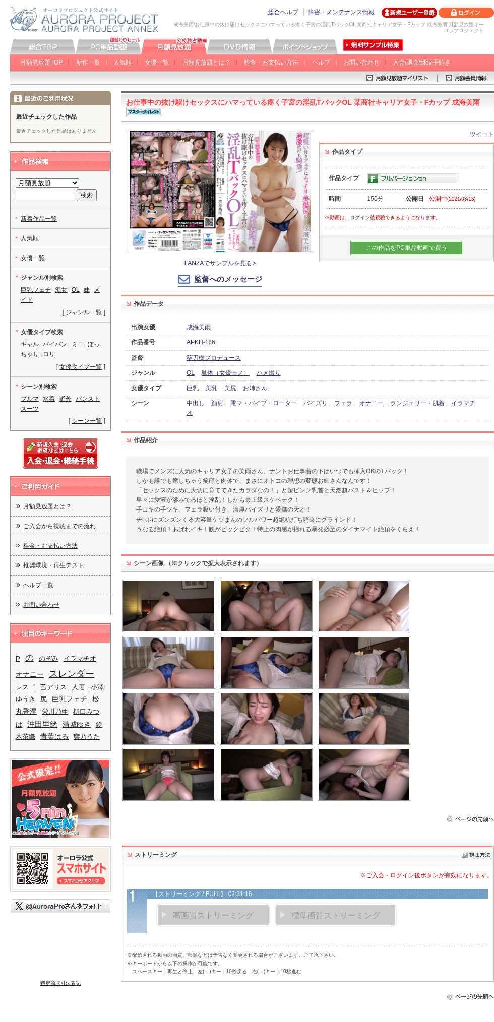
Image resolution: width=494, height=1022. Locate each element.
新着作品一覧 (39, 218)
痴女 (61, 289)
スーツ (30, 408)
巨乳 (193, 388)
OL (191, 372)
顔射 (217, 403)
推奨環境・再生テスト (53, 565)
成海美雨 (199, 327)
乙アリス (53, 687)
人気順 (122, 62)
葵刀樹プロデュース (214, 357)
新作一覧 (88, 62)
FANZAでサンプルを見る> (220, 263)
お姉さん (255, 388)
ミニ (78, 344)
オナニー (371, 403)
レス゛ (25, 687)
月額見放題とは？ (206, 62)
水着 (49, 398)
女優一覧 (157, 62)
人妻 (79, 687)
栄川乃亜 (55, 711)
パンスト (88, 398)
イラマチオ (80, 658)
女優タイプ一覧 (80, 366)
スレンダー (71, 673)
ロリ (49, 354)
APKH (195, 342)
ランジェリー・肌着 (417, 403)
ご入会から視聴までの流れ (59, 526)
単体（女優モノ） (225, 372)
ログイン (360, 217)
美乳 (211, 388)
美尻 (230, 388)
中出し (196, 403)
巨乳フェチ (36, 289)
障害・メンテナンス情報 (341, 12)
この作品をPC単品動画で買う (406, 247)
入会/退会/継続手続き (422, 62)
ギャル (30, 344)
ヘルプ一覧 (38, 585)
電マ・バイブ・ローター (263, 403)
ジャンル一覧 (84, 312)
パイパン (55, 344)
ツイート (482, 134)
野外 (65, 398)
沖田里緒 (42, 724)
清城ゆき (77, 724)
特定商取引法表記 (60, 983)
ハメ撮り (269, 372)
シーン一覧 (87, 420)
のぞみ (48, 658)
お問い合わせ (361, 62)
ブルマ (30, 398)
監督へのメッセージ (228, 279)
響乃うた (87, 736)
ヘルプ (321, 62)
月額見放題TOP (41, 62)
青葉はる (54, 736)
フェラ (343, 403)
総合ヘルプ (283, 12)
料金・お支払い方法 (271, 62)
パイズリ (315, 403)
